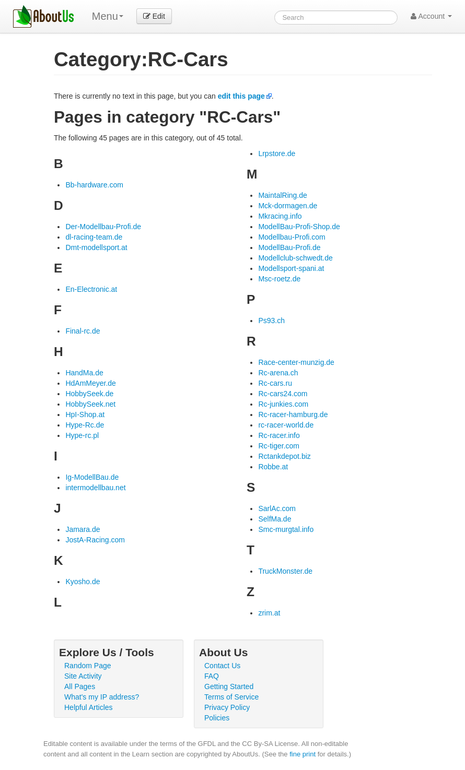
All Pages (79, 686)
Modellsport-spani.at (291, 268)
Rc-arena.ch (278, 373)
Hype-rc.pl (82, 435)
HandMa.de (84, 373)
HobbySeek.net (90, 404)
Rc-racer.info (278, 435)
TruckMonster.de (285, 571)
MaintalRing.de (282, 195)
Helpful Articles (88, 707)
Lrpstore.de (276, 153)
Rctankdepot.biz (284, 456)
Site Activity (83, 676)
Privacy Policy (227, 707)
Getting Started (228, 686)
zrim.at (269, 613)
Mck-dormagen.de (287, 206)
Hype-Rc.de (84, 425)
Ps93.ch (271, 320)
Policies (216, 718)
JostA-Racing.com (95, 540)
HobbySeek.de (89, 393)
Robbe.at (273, 467)
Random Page (87, 665)
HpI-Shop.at (84, 414)
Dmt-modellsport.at (96, 247)
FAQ (211, 676)
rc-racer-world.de (285, 425)
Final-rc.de (82, 331)
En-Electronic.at (91, 289)
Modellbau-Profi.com (291, 237)
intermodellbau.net (95, 487)
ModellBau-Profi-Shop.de (299, 226)
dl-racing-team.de (93, 237)
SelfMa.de (274, 519)
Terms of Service (231, 697)
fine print (302, 754)
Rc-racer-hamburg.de (293, 414)
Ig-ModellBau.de (92, 477)
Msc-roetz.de (279, 279)
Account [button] (431, 16)
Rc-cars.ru (275, 383)
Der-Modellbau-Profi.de (103, 226)
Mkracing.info (279, 216)
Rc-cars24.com (282, 393)
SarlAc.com (277, 508)
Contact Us (222, 665)
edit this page (241, 96)
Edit (154, 16)
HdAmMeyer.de (90, 383)
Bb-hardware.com (94, 185)
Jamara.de (82, 529)
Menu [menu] (107, 16)
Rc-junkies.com (283, 404)
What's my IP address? (101, 697)
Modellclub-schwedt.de (295, 258)
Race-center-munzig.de (296, 362)
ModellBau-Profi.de (289, 247)
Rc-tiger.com (278, 446)
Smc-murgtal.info (285, 529)
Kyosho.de (82, 581)
